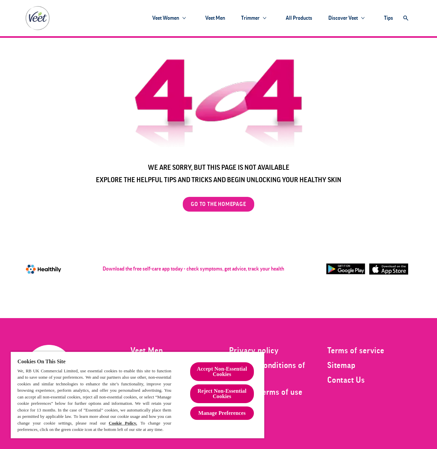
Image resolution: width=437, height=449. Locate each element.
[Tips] (388, 18)
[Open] (406, 18)
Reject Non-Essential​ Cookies (222, 393)
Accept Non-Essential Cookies (222, 371)
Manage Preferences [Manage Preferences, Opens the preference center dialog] (221, 413)
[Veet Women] (165, 18)
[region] (137, 394)
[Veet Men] (215, 18)
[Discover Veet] (343, 18)
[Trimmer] (250, 18)
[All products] (299, 18)
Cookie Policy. (123, 423)
